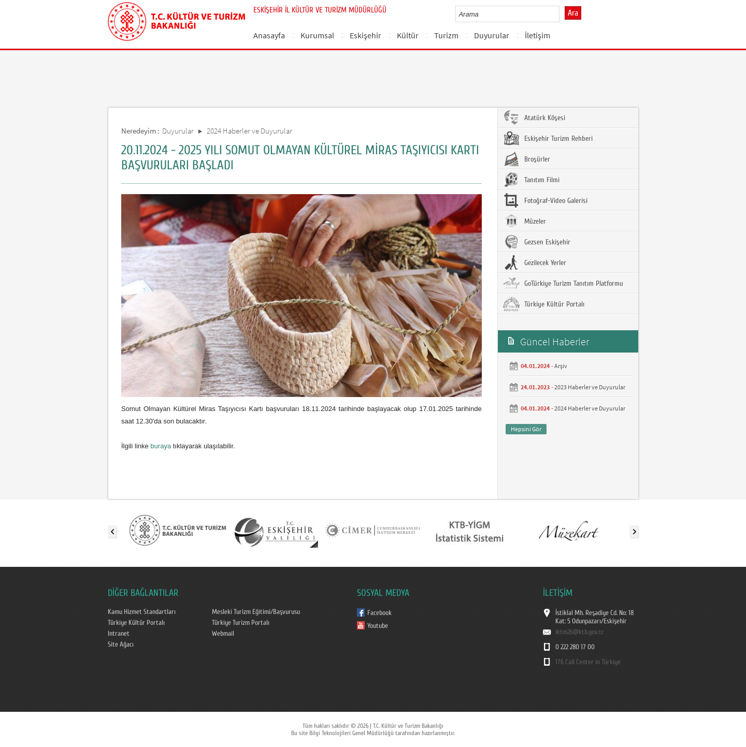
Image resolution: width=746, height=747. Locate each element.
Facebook (379, 613)
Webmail (223, 633)
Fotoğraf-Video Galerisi (545, 200)
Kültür (408, 35)
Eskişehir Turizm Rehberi (548, 138)
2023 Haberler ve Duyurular (589, 387)
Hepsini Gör (526, 429)
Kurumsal (317, 35)
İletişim (537, 35)
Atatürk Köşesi (534, 117)
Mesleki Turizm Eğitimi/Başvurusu (256, 612)
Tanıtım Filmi (531, 179)
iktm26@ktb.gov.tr (579, 632)
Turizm (446, 35)
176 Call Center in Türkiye (588, 662)
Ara (573, 13)
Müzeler (524, 221)
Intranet (119, 633)
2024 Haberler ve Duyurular (249, 131)
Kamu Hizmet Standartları (142, 612)
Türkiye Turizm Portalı (240, 623)
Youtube (377, 626)
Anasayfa (269, 35)
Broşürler (526, 159)
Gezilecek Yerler (534, 262)
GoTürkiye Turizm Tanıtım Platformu (563, 283)
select (562, 14)
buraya (160, 446)
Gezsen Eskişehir (536, 242)
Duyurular (491, 35)
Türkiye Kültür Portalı (543, 304)
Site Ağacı (121, 644)
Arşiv (560, 366)
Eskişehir (365, 35)
